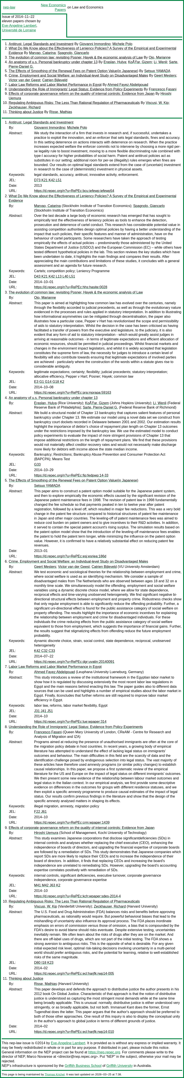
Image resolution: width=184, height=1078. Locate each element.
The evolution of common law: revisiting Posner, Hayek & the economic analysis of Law (76, 57)
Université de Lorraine (19, 30)
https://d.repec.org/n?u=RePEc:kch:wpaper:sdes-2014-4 (77, 896)
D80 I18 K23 (43, 962)
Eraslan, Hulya (115, 62)
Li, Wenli (160, 62)
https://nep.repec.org (104, 1052)
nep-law (9, 7)
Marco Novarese (39, 1056)
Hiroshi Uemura (46, 833)
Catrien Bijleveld (54, 80)
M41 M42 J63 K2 (47, 885)
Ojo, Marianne (160, 57)
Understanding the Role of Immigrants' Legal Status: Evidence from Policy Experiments (76, 89)
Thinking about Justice (26, 112)
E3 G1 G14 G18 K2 (49, 382)
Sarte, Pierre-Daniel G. (100, 407)
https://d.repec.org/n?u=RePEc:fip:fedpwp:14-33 (71, 475)
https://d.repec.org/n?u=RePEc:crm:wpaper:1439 (71, 822)
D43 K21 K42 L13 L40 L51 (54, 276)
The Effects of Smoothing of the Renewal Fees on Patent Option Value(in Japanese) (73, 71)
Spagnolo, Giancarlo (73, 53)
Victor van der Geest (24, 80)
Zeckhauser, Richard (25, 107)
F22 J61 (40, 811)
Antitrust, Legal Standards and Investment (41, 44)
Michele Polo (123, 44)
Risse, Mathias (60, 112)
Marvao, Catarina (42, 53)
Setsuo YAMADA (157, 71)
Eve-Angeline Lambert (19, 25)
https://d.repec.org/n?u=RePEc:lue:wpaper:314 (70, 721)
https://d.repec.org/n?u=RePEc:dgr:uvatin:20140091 (74, 662)
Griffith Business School (83, 1066)
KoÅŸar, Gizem (140, 62)
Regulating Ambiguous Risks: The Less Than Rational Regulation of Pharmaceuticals (74, 103)
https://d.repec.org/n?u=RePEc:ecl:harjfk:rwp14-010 (74, 1032)
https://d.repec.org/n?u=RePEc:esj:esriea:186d (70, 556)
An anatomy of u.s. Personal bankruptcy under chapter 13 (53, 62)
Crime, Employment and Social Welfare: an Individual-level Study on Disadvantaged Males (78, 75)
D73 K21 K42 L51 (47, 180)
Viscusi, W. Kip (157, 103)
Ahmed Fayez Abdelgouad (127, 85)
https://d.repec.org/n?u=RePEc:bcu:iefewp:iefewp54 (74, 191)
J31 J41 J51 (43, 711)
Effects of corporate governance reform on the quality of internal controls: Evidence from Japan (81, 93)
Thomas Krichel (55, 1074)
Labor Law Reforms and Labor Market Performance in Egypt (55, 85)
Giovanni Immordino (95, 44)
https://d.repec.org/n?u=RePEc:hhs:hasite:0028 (70, 287)
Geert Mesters (165, 75)
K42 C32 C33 (44, 651)
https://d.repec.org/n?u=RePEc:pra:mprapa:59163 (72, 392)
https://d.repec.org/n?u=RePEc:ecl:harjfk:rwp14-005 (74, 973)
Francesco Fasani (162, 89)
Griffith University (119, 1066)
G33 (37, 464)
